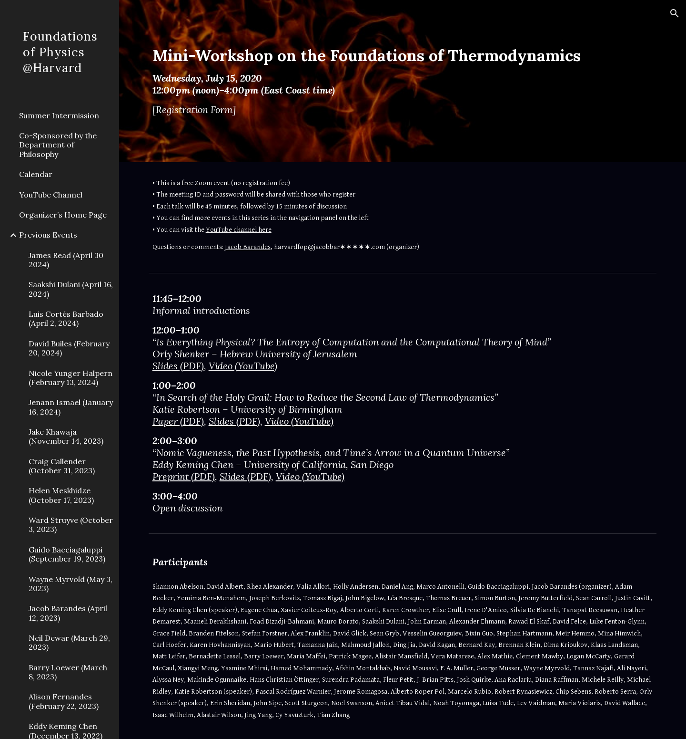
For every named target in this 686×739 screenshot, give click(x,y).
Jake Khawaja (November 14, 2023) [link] (66, 436)
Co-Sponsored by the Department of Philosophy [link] (58, 145)
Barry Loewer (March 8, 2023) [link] (68, 672)
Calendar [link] (35, 174)
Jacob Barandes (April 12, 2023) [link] (68, 613)
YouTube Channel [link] (50, 194)
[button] (674, 13)
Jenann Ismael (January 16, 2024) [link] (71, 406)
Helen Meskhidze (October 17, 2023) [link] (61, 495)
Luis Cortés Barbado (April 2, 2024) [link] (66, 318)
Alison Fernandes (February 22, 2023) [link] (64, 701)
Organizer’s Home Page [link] (63, 214)
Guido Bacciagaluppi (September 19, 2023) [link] (67, 554)
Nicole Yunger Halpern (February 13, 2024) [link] (70, 377)
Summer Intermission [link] (59, 115)
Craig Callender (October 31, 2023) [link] (62, 466)
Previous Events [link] (48, 234)
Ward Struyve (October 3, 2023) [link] (71, 524)
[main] (381, 81)
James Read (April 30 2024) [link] (66, 259)
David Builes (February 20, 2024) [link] (69, 348)
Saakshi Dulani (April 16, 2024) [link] (71, 289)
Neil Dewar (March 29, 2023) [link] (69, 642)
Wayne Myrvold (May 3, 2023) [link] (70, 583)
